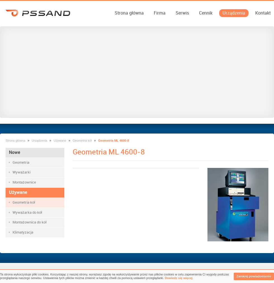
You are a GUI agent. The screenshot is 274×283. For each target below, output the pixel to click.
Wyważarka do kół (27, 212)
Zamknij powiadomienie (254, 276)
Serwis (182, 13)
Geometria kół (82, 140)
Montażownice (24, 182)
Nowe (14, 152)
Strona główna (129, 13)
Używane (60, 140)
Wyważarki (21, 172)
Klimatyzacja (23, 232)
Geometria (21, 162)
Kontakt (263, 13)
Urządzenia (234, 13)
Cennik (205, 13)
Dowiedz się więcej (178, 278)
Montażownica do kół (30, 222)
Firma (160, 13)
